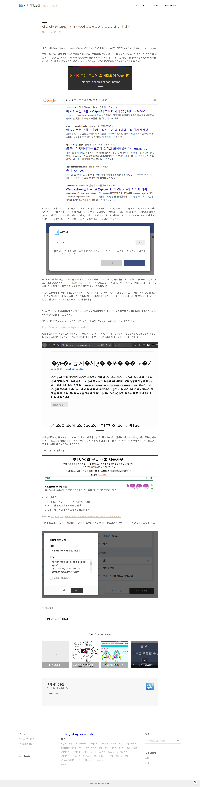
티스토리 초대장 (109, 743)
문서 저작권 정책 (26, 744)
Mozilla (100, 760)
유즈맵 (102, 751)
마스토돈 (87, 755)
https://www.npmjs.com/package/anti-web (64, 327)
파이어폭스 (130, 755)
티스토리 (95, 743)
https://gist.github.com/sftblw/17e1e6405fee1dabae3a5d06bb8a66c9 (86, 516)
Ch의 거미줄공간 (55, 684)
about (156, 5)
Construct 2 (82, 743)
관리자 (109, 783)
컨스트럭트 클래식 (94, 747)
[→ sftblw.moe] (171, 5)
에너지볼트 (66, 755)
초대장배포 (99, 755)
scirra (111, 751)
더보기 (63, 764)
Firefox (89, 760)
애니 (71, 743)
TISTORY (100, 783)
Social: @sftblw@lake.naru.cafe (77, 734)
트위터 (110, 755)
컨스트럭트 (132, 743)
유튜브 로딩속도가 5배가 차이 (81, 282)
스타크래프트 (111, 747)
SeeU (77, 755)
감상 (64, 743)
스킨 (122, 747)
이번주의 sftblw (81, 751)
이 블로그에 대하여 (26, 738)
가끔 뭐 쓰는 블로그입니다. (57, 688)
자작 (94, 751)
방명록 (145, 5)
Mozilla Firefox (69, 747)
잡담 (81, 747)
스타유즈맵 (122, 751)
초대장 (119, 755)
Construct (132, 747)
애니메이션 (66, 751)
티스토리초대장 (68, 760)
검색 (178, 740)
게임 (80, 760)
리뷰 (122, 743)
